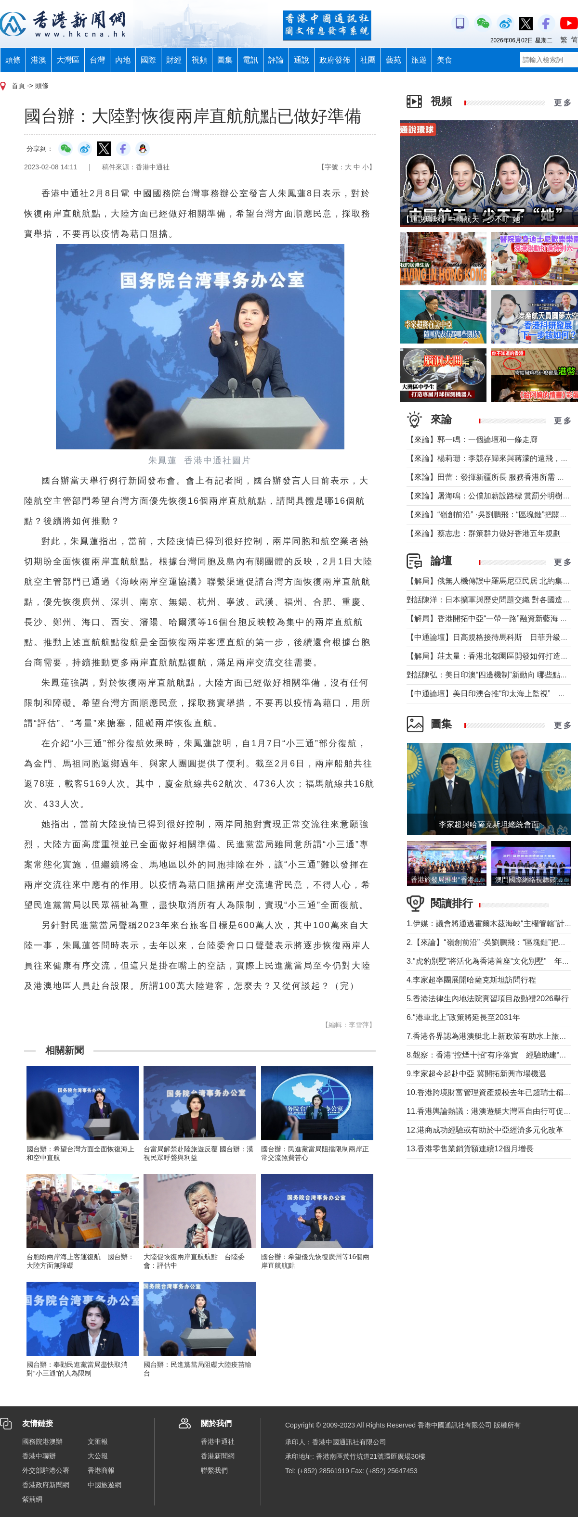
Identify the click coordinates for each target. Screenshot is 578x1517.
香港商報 (101, 1470)
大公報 (98, 1456)
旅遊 (419, 60)
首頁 (18, 85)
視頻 (199, 60)
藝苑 (393, 60)
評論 (276, 60)
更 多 (562, 103)
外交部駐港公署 (45, 1470)
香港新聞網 (218, 1456)
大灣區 (67, 60)
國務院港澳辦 (42, 1441)
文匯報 (98, 1441)
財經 (174, 60)
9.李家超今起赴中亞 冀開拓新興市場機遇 (476, 1074)
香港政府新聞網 (45, 1485)
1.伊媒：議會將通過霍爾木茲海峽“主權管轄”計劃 (489, 923)
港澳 (38, 60)
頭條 (13, 60)
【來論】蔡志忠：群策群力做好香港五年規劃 (484, 533)
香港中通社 (218, 1441)
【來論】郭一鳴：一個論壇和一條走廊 (472, 439)
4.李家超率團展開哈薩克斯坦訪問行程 (471, 980)
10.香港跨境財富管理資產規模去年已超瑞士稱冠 (489, 1092)
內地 (123, 60)
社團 (368, 60)
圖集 (225, 60)
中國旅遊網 (104, 1485)
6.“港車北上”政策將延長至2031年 (463, 1017)
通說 (301, 60)
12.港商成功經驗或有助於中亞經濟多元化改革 (485, 1130)
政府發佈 (334, 60)
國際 (148, 60)
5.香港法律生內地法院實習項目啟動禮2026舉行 (488, 998)
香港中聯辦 (39, 1456)
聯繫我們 (214, 1470)
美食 (444, 60)
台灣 (97, 60)
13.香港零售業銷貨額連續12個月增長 (470, 1149)
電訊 (250, 60)
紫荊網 (32, 1499)
